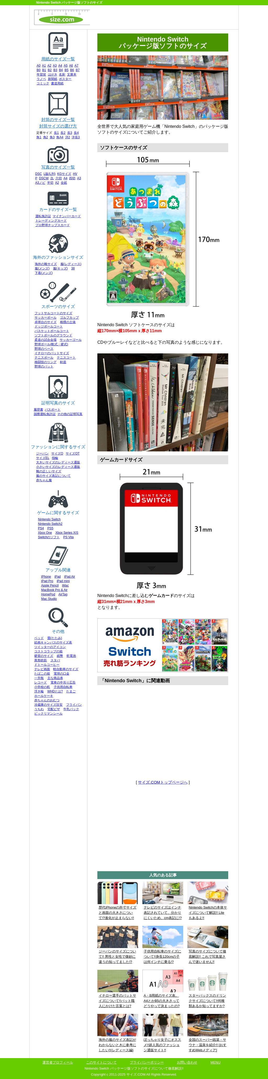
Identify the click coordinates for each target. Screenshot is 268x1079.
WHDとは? (55, 691)
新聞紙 (52, 79)
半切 (50, 183)
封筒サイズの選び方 (58, 126)
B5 (67, 70)
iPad (57, 576)
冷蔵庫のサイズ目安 (48, 705)
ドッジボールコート (49, 326)
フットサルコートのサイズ (53, 313)
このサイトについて (101, 1062)
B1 (44, 70)
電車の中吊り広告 (63, 682)
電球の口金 (61, 673)
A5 (66, 65)
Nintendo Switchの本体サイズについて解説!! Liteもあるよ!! (208, 912)
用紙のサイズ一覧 (58, 59)
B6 (72, 70)
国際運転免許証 (45, 414)
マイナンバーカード (67, 216)
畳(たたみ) (54, 638)
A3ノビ (40, 183)
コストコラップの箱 (48, 651)
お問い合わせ (187, 1062)
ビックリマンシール (48, 713)
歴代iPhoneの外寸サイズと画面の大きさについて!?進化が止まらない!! (117, 912)
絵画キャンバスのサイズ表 (53, 642)
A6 (71, 65)
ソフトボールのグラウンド (53, 335)
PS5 (50, 528)
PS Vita (68, 537)
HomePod (48, 594)
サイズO (57, 453)
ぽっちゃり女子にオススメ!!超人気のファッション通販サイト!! (162, 1045)
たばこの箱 (42, 673)
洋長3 (76, 137)
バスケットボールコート (52, 331)
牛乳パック (71, 709)
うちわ (39, 709)
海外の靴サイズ (46, 264)
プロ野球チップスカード (52, 225)
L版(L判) (49, 174)
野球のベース (44, 349)
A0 (39, 65)
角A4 (59, 137)
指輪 (55, 458)
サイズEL (42, 458)
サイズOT (73, 453)
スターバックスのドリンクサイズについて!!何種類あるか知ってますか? (207, 1001)
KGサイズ (64, 174)
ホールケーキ (43, 696)
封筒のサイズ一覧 (58, 119)
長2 (62, 133)
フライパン (74, 705)
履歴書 (38, 409)
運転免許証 (43, 216)
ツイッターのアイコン (50, 647)
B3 (55, 70)
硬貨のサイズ (43, 656)
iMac (65, 585)
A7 (77, 65)
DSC (38, 174)
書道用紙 (57, 83)
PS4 (41, 528)
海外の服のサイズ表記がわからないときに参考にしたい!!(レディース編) (117, 1045)
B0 (39, 70)
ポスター (65, 79)
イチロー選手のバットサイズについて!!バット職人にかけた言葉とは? (117, 1001)
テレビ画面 (42, 669)
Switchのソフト (49, 537)
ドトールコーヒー (46, 665)
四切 (72, 178)
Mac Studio (49, 599)
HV (75, 174)
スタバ (55, 660)
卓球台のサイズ (46, 322)
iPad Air (69, 576)
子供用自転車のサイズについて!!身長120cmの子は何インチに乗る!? (162, 956)
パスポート (52, 409)
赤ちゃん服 (44, 480)
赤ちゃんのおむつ (46, 700)
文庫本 (71, 74)
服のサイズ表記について (53, 476)
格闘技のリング (46, 362)
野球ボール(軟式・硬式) (51, 344)
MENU (215, 1062)
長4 (76, 133)
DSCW (44, 178)
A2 (49, 65)
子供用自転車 (63, 687)
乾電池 (71, 656)
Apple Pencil (50, 585)
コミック (43, 83)
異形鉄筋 (40, 660)
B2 (50, 70)
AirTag (62, 594)
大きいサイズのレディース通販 (58, 462)
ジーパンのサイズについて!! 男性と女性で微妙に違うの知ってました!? (117, 956)
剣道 (63, 362)
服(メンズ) (42, 268)
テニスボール (44, 357)
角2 (45, 137)
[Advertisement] (164, 18)
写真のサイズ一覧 (58, 167)
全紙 (64, 183)
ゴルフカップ (69, 317)
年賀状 (41, 74)
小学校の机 (42, 687)
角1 (38, 137)
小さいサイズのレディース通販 (58, 467)
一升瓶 (39, 678)
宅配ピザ (53, 709)
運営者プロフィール (57, 1062)
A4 (60, 65)
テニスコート (66, 357)
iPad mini (63, 581)
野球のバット (44, 366)
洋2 (67, 137)
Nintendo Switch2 (50, 524)
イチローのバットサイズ (52, 353)
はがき (52, 74)
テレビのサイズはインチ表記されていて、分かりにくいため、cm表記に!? (163, 912)
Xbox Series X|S (66, 533)
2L (52, 178)
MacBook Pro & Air (54, 590)
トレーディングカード (51, 220)
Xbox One (45, 533)
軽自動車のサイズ (65, 669)
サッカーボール (46, 317)
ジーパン (42, 453)
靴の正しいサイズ (48, 471)
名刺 (62, 74)
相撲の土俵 (68, 322)
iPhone (46, 576)
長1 (56, 133)
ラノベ (41, 79)
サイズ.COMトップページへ (162, 782)
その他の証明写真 (69, 414)
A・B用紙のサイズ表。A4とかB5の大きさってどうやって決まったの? (162, 1001)
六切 (58, 178)
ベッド (39, 638)
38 (73, 268)
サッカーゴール (71, 340)
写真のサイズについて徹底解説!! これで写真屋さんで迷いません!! (207, 956)
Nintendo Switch (49, 519)
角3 (52, 137)
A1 (44, 65)
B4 (61, 70)
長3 (69, 133)
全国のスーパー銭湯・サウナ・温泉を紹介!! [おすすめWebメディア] (207, 1045)
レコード (40, 682)
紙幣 (60, 656)
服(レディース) (70, 264)
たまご (71, 691)
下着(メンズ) (44, 273)
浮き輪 (39, 691)
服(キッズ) (60, 268)
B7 (78, 70)
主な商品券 (55, 678)
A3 (55, 65)
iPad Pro (47, 581)
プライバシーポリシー (147, 1062)
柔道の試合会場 (46, 340)
